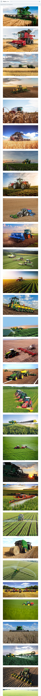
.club (6, 1)
